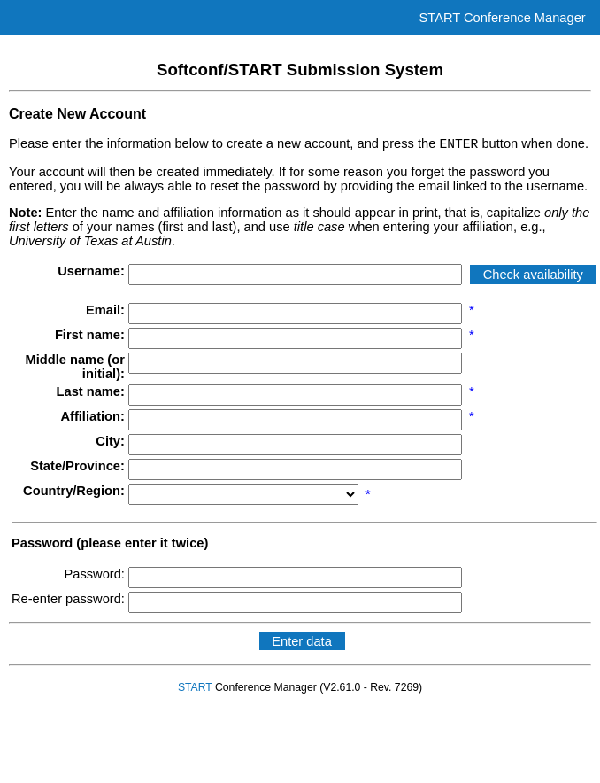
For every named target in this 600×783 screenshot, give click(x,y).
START (195, 690)
